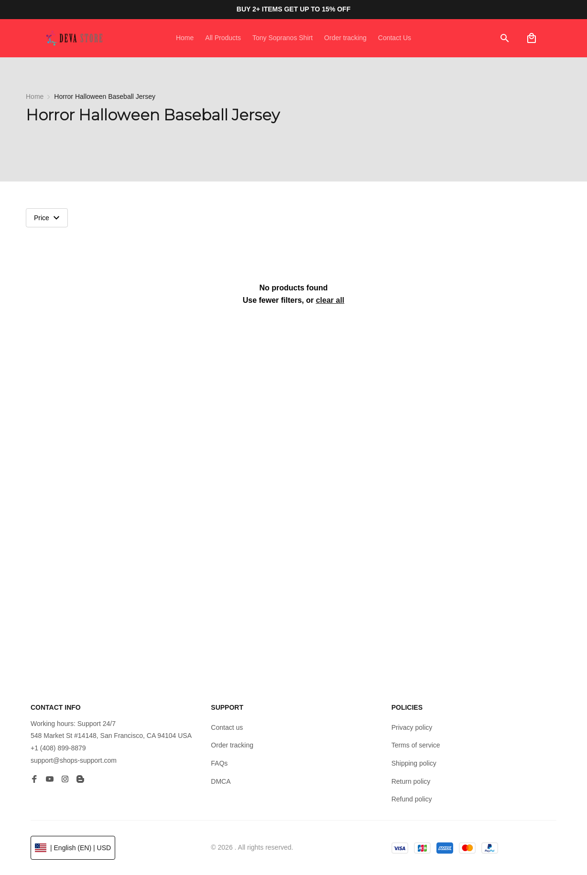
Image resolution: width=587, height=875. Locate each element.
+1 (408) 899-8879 (58, 748)
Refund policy (411, 799)
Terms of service (415, 745)
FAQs (219, 763)
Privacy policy (412, 727)
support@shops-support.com (74, 760)
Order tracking (232, 745)
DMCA (220, 781)
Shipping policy (413, 763)
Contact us (227, 727)
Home (34, 96)
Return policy (411, 781)
